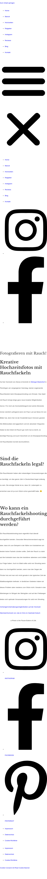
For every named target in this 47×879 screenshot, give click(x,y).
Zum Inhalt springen (7, 3)
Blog (6, 46)
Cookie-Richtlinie (11, 840)
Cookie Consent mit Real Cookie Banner (15, 868)
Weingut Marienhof (38, 382)
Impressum (9, 829)
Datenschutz (9, 834)
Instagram (8, 34)
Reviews (8, 40)
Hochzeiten (9, 22)
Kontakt (7, 52)
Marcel (7, 16)
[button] (23, 106)
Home (7, 10)
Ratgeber (8, 28)
